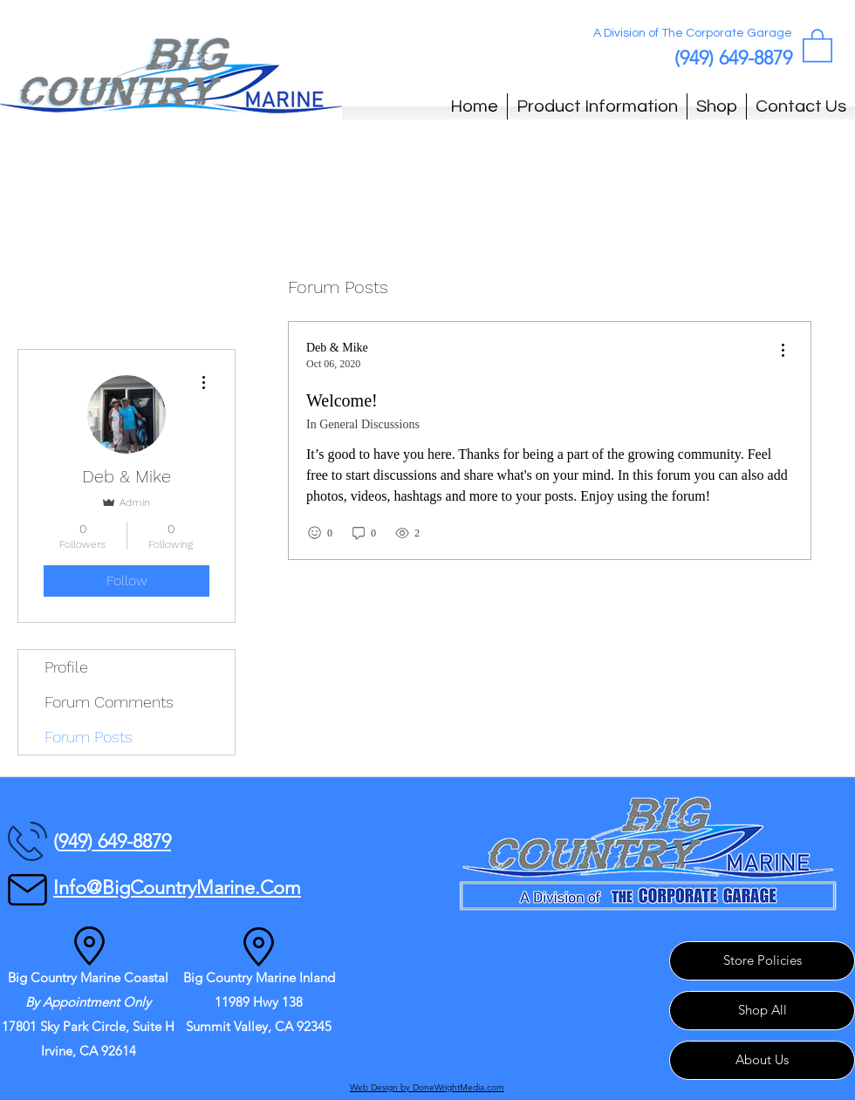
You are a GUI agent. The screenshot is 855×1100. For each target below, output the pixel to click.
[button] (817, 44)
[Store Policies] (762, 960)
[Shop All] (762, 1010)
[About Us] (762, 1060)
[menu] (782, 351)
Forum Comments (109, 702)
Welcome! (342, 400)
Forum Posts (88, 737)
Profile (66, 667)
